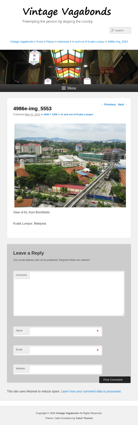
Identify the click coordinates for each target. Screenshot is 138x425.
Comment (21, 275)
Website (20, 368)
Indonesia (63, 41)
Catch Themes (84, 418)
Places (50, 41)
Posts (39, 41)
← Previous (108, 104)
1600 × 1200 (51, 114)
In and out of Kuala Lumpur (88, 41)
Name (19, 330)
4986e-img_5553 (118, 41)
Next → (122, 104)
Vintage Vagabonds (21, 41)
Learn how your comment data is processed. (91, 391)
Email (19, 349)
